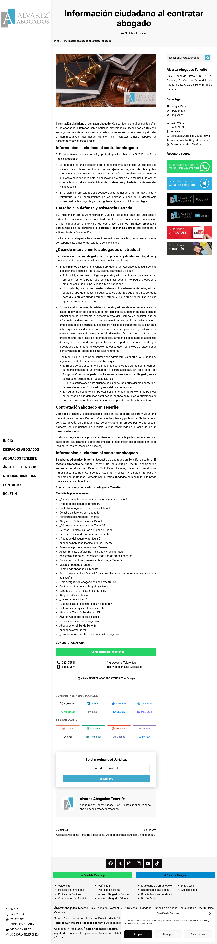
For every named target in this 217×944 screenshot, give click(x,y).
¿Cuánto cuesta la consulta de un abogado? (85, 603)
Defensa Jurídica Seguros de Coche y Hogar (85, 530)
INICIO (57, 41)
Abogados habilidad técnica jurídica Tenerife (86, 543)
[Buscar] (207, 57)
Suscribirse (106, 779)
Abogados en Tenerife (93, 805)
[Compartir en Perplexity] (93, 737)
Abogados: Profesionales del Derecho (81, 521)
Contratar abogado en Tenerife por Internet (84, 508)
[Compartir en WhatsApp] (68, 712)
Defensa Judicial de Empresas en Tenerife (84, 534)
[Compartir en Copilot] (119, 737)
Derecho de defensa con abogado (79, 512)
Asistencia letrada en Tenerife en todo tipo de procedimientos (95, 556)
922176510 (15, 909)
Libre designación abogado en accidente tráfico (87, 582)
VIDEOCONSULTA (18, 929)
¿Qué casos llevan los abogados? (79, 621)
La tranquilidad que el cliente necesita (81, 608)
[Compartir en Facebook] (119, 704)
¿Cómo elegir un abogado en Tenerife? (82, 525)
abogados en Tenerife (125, 459)
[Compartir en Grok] (68, 737)
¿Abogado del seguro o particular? (79, 503)
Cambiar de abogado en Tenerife (78, 569)
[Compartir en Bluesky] (119, 712)
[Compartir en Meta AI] (144, 737)
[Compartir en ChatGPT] (93, 729)
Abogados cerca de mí (72, 630)
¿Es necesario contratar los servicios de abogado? (89, 634)
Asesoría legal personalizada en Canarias (84, 547)
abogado (101, 192)
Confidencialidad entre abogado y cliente (83, 586)
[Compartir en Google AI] (119, 729)
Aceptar (138, 934)
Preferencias (198, 934)
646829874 (15, 914)
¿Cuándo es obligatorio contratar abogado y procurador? (93, 499)
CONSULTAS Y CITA (20, 924)
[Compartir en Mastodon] (144, 712)
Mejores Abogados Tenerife (75, 564)
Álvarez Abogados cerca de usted (79, 617)
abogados (69, 128)
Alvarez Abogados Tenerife (104, 487)
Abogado (141, 374)
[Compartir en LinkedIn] (93, 704)
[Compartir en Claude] (68, 729)
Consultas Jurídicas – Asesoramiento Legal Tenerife (90, 560)
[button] (210, 913)
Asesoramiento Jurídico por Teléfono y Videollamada (91, 551)
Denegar (168, 934)
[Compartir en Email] (93, 712)
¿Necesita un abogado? (73, 599)
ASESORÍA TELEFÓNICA (22, 934)
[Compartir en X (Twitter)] (68, 704)
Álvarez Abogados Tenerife (100, 929)
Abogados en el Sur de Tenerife (77, 625)
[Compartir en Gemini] (144, 729)
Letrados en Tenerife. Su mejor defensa (82, 590)
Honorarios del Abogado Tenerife (79, 516)
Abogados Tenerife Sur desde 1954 (80, 612)
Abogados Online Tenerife (74, 595)
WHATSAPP (15, 919)
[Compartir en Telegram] (144, 704)
